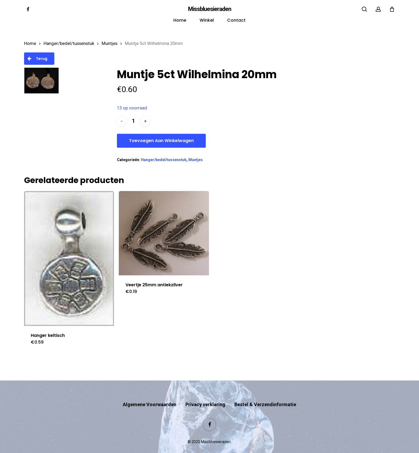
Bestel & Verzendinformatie (265, 394)
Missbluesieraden (209, 9)
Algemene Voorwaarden (149, 394)
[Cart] (392, 9)
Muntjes (109, 43)
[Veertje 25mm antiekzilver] (164, 233)
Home (30, 43)
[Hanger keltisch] (69, 258)
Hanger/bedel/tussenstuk (69, 43)
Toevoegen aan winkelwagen (161, 141)
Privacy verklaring (205, 394)
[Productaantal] (133, 121)
